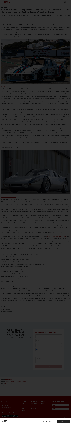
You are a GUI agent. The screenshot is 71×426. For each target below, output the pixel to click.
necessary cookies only (48, 421)
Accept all (63, 421)
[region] (35, 422)
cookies (5, 420)
